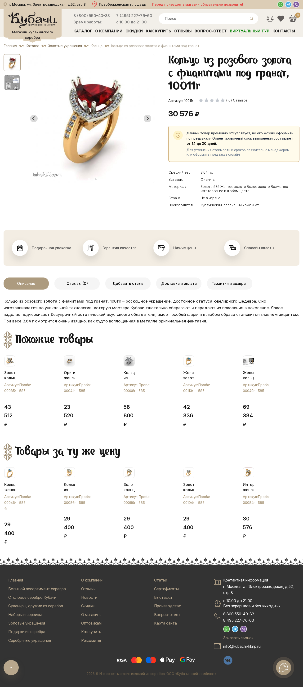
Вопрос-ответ (211, 31)
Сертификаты (166, 588)
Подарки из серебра (26, 631)
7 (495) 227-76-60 (134, 15)
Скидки (134, 31)
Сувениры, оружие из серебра (35, 605)
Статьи (160, 580)
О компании (108, 31)
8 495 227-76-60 (238, 620)
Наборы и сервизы (25, 614)
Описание (26, 283)
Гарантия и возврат (230, 283)
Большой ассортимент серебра (37, 588)
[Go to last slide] (34, 118)
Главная (15, 580)
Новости (89, 597)
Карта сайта (165, 623)
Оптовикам (91, 623)
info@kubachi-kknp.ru (242, 646)
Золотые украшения (26, 623)
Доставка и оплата (179, 283)
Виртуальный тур (249, 31)
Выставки (163, 597)
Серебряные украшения (29, 640)
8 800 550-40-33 (238, 614)
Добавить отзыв (127, 283)
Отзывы (183, 31)
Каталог (82, 31)
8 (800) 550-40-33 (91, 15)
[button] (12, 62)
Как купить (158, 31)
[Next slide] (147, 118)
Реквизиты (91, 640)
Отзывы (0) (77, 283)
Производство (167, 605)
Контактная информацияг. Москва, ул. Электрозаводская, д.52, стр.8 (258, 586)
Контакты (283, 31)
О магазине (91, 614)
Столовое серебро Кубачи (32, 597)
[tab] (89, 179)
